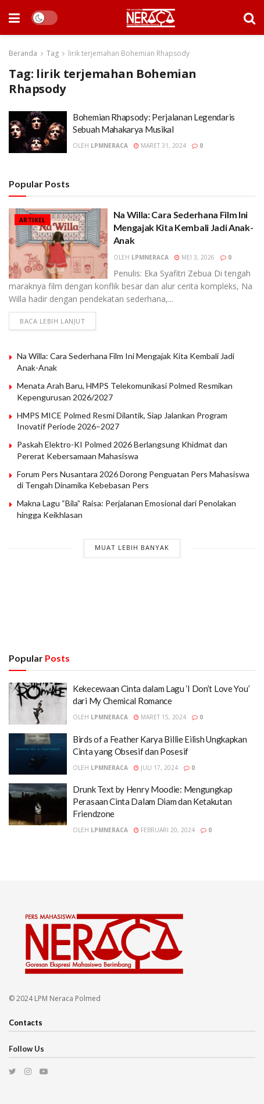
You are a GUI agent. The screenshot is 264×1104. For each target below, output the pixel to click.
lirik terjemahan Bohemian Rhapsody (129, 53)
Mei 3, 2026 (194, 257)
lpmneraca (109, 145)
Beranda (23, 53)
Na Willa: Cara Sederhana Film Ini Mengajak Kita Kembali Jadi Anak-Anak (183, 227)
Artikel (32, 220)
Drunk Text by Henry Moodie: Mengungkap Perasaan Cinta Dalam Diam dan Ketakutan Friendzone (153, 801)
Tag (53, 53)
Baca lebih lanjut (52, 321)
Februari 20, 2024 (164, 830)
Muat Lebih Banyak (132, 547)
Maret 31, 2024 (160, 145)
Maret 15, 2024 (160, 717)
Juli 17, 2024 (156, 768)
